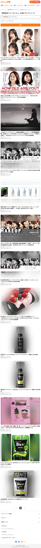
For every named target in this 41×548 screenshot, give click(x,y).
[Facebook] (16, 542)
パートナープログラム (7, 528)
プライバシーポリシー (7, 534)
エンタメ (6, 5)
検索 (20, 25)
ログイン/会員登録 (35, 2)
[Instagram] (22, 542)
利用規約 (4, 531)
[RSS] (25, 542)
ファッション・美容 (22, 5)
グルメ (11, 5)
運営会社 (4, 525)
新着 (2, 5)
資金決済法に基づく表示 (8, 537)
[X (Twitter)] (19, 542)
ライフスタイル (31, 5)
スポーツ (38, 5)
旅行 (15, 5)
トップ (2, 9)
